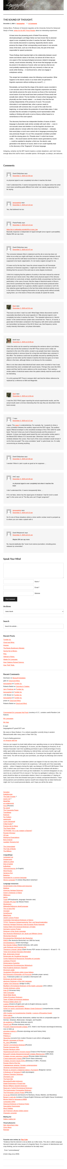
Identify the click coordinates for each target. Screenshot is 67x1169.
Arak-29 (6, 990)
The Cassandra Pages (10, 810)
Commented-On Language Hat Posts (15, 712)
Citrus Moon (7, 1127)
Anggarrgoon (7, 859)
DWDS (5, 940)
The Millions (7, 851)
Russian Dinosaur (9, 833)
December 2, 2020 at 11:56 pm (23, 396)
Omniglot (6, 911)
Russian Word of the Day (11, 1063)
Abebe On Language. (10, 659)
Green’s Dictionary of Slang (12, 893)
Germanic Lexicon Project (12, 929)
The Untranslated (9, 846)
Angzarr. (6, 645)
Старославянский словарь (12, 1058)
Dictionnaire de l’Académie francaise (15, 956)
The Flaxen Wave (9, 828)
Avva (5, 805)
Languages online (9, 1101)
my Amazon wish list (10, 740)
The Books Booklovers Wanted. (14, 648)
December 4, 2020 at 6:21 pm (23, 535)
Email (36, 587)
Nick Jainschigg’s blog (10, 1125)
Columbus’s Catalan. (23, 686)
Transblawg (7, 812)
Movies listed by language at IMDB (15, 1099)
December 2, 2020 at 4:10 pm (23, 205)
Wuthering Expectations (11, 837)
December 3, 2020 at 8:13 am (23, 512)
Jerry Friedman (8, 689)
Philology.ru (7, 1033)
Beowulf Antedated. (19, 678)
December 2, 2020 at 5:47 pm (23, 249)
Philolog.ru (7, 1036)
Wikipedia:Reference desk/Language (15, 906)
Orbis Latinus (7, 1015)
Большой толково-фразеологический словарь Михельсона (24, 1054)
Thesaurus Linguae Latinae (12, 949)
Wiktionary (6, 895)
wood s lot (6, 799)
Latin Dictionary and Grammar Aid (14, 947)
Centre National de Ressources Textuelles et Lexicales (21, 958)
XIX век (5, 835)
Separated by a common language (15, 877)
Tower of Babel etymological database (16, 999)
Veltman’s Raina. (9, 656)
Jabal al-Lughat (8, 862)
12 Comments (32, 23)
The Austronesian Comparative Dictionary (17, 1090)
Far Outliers (7, 817)
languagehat (20, 23)
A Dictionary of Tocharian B (12, 1072)
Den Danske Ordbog (10, 945)
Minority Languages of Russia (13, 1040)
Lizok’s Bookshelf (9, 821)
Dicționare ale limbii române (12, 979)
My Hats (6, 722)
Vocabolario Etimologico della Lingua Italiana (18, 972)
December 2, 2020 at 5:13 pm (23, 225)
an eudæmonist (8, 803)
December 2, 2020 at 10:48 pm (23, 342)
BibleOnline (7, 915)
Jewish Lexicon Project (11, 918)
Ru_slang (6, 1042)
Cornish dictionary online (11, 988)
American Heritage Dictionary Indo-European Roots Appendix (24, 924)
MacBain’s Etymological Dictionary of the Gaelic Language (23, 986)
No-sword (6, 808)
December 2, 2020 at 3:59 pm (23, 176)
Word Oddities (8, 1108)
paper (17, 425)
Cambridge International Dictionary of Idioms (18, 920)
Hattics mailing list (9, 1119)
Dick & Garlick (8, 864)
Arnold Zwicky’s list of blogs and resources (17, 886)
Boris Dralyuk (7, 840)
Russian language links (11, 1047)
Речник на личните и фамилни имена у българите (20, 1070)
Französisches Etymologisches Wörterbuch (17, 965)
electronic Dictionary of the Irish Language (17, 981)
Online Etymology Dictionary (12, 997)
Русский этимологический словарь (15, 1027)
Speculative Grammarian (11, 1106)
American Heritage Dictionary (13, 890)
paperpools (7, 819)
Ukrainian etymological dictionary (14, 1067)
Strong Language (9, 880)
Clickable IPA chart (9, 902)
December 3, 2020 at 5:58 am (23, 459)
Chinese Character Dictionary (13, 1074)
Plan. (5, 654)
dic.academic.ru (8, 1022)
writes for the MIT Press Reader (24, 30)
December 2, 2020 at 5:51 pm (23, 308)
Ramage (6, 1129)
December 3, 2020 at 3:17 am (23, 420)
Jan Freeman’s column (15, 1111)
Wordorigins (7, 904)
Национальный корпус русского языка (16, 1052)
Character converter (10, 1113)
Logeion (6, 1004)
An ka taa (6, 1095)
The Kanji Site (8, 1079)
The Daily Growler (9, 796)
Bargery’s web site (9, 1097)
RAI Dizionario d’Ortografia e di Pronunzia (17, 974)
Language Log (8, 857)
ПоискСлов (7, 1024)
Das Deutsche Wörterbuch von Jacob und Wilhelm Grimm (22, 933)
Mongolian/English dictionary (13, 1081)
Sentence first (8, 873)
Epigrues (6, 815)
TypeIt (5, 899)
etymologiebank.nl (9, 943)
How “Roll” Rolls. (9, 665)
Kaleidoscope (7, 794)
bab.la (5, 897)
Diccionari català (8, 970)
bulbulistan (7, 866)
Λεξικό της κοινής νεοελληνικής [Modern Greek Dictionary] (22, 1008)
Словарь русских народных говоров (15, 1056)
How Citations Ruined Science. (13, 662)
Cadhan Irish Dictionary (11, 983)
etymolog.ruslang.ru (10, 1031)
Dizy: (5, 977)
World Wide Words (9, 995)
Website (37, 593)
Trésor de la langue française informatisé (17, 952)
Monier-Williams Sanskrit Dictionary (15, 1086)
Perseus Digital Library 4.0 (12, 1002)
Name (37, 581)
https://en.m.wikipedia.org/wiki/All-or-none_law (22, 229)
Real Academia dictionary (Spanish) (15, 967)
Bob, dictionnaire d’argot (11, 954)
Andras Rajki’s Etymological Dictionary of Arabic (19, 927)
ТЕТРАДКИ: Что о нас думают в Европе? (17, 830)
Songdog (6, 792)
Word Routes (7, 871)
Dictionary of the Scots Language (14, 931)
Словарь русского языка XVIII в (14, 1061)
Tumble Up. (7, 639)
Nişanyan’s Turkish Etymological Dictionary (17, 1088)
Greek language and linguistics (13, 1006)
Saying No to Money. (10, 651)
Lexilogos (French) (9, 961)
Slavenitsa (6, 1038)
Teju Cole (24, 1139)
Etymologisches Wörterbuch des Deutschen (18, 938)
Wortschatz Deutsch (10, 936)
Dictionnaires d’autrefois (11, 963)
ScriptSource (7, 913)
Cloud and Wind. (8, 642)
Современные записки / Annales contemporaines (20, 1065)
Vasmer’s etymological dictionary (14, 1045)
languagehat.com (7, 5)
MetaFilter (6, 801)
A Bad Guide (7, 824)
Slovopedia (7, 1017)
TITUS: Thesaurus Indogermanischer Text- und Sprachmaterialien (25, 922)
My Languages (8, 718)
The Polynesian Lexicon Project (14, 1092)
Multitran (6, 888)
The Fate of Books (9, 849)
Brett (14, 306)
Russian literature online (11, 1049)
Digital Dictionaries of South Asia (14, 1083)
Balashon (6, 875)
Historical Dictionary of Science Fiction (16, 1104)
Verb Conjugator (8, 992)
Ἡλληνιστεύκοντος (9, 868)
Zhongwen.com (8, 1076)
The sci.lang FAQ (9, 908)
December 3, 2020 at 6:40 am (23, 479)
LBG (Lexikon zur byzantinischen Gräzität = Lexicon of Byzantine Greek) (27, 1013)
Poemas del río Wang (10, 826)
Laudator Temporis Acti (11, 842)
